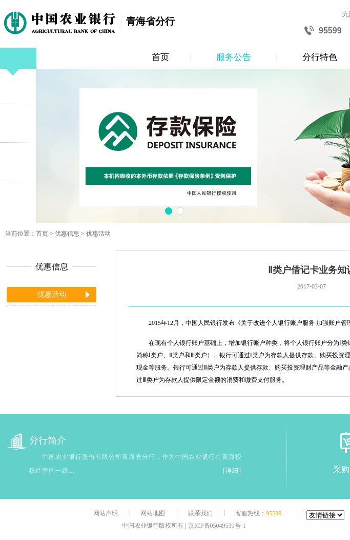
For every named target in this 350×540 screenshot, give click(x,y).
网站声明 (105, 513)
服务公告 (233, 57)
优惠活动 (98, 233)
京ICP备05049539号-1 (217, 525)
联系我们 (200, 513)
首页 (160, 57)
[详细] (232, 470)
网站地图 (152, 513)
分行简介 (36, 440)
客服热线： (258, 513)
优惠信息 (67, 233)
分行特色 (319, 57)
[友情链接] (325, 515)
